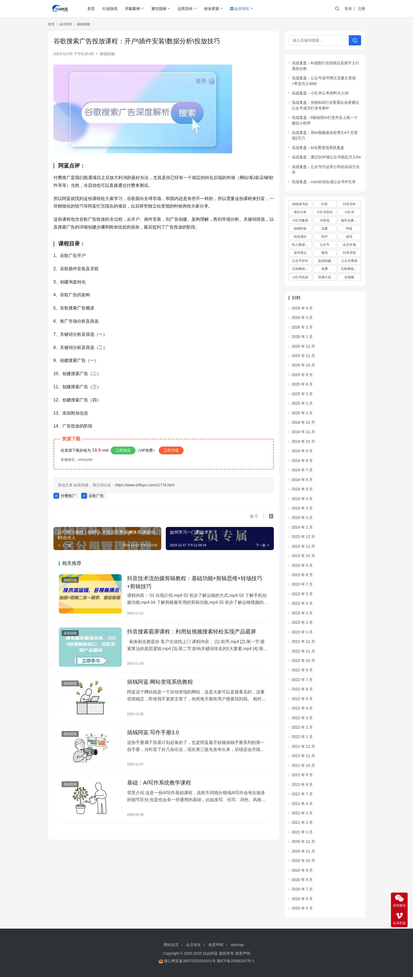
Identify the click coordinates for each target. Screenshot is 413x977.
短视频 (349, 277)
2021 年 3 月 (302, 813)
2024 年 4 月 (302, 499)
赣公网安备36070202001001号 (190, 961)
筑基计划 (324, 277)
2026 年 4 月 (302, 308)
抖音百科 (349, 204)
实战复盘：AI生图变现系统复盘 (318, 147)
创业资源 (211, 8)
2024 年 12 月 (303, 422)
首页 (91, 8)
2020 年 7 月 (302, 889)
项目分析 (300, 212)
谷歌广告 (96, 496)
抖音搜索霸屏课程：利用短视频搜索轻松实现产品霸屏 (191, 631)
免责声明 (215, 945)
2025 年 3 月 (302, 394)
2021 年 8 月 (302, 784)
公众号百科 (300, 261)
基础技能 (107, 54)
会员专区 (239, 8)
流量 (324, 228)
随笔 (324, 253)
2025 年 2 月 (302, 403)
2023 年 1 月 (302, 632)
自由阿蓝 (210, 953)
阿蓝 (349, 228)
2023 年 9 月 (302, 565)
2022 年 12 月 (303, 641)
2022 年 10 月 (303, 660)
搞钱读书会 (300, 204)
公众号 (324, 245)
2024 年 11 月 (303, 432)
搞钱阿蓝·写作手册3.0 (153, 732)
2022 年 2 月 (302, 727)
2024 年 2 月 (302, 517)
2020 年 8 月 (302, 880)
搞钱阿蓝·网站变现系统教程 (160, 682)
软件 (324, 236)
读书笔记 (300, 253)
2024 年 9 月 (302, 451)
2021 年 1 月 (302, 832)
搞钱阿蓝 (300, 228)
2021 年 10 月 (303, 765)
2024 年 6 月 (302, 479)
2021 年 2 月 (302, 822)
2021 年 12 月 (303, 746)
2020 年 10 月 (303, 860)
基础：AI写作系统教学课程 (159, 783)
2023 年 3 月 (302, 613)
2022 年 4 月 (302, 708)
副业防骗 (324, 261)
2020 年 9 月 (302, 870)
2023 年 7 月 (302, 584)
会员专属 (349, 245)
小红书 (349, 212)
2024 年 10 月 (303, 441)
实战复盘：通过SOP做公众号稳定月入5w (326, 157)
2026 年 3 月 (302, 317)
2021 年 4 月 (302, 803)
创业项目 (300, 236)
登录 (348, 8)
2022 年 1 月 (302, 736)
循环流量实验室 (351, 220)
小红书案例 (300, 220)
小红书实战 (300, 277)
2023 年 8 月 (302, 575)
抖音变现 (349, 253)
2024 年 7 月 (302, 470)
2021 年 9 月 (302, 775)
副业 (349, 236)
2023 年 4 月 (302, 603)
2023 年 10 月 (303, 556)
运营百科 (185, 8)
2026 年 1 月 (302, 336)
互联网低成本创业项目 (351, 269)
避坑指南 (158, 8)
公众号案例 (349, 261)
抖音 (324, 204)
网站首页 (171, 945)
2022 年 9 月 (302, 670)
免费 (324, 269)
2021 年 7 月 (302, 794)
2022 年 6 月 (302, 689)
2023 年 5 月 (302, 594)
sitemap (237, 945)
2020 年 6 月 (302, 899)
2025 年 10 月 (303, 365)
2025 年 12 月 (303, 346)
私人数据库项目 (302, 245)
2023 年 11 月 (303, 546)
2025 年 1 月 (302, 413)
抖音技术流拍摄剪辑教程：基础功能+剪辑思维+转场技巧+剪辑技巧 (194, 582)
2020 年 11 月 (303, 851)
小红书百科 (325, 212)
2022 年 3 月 (302, 718)
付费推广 (68, 496)
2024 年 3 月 (302, 508)
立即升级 (171, 450)
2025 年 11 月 (303, 356)
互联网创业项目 (302, 269)
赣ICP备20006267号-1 (235, 961)
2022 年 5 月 (302, 699)
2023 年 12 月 (303, 536)
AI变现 (324, 220)
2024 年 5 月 (302, 489)
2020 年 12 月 (303, 841)
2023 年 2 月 (302, 622)
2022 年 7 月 (302, 680)
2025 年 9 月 (302, 375)
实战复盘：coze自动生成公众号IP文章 (324, 182)
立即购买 (123, 450)
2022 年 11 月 (303, 651)
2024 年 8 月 (302, 460)
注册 (361, 8)
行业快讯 (109, 8)
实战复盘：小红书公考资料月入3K (320, 93)
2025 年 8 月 (302, 384)
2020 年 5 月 (302, 908)
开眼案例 (132, 8)
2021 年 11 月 (303, 756)
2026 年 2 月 (302, 327)
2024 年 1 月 (302, 527)
